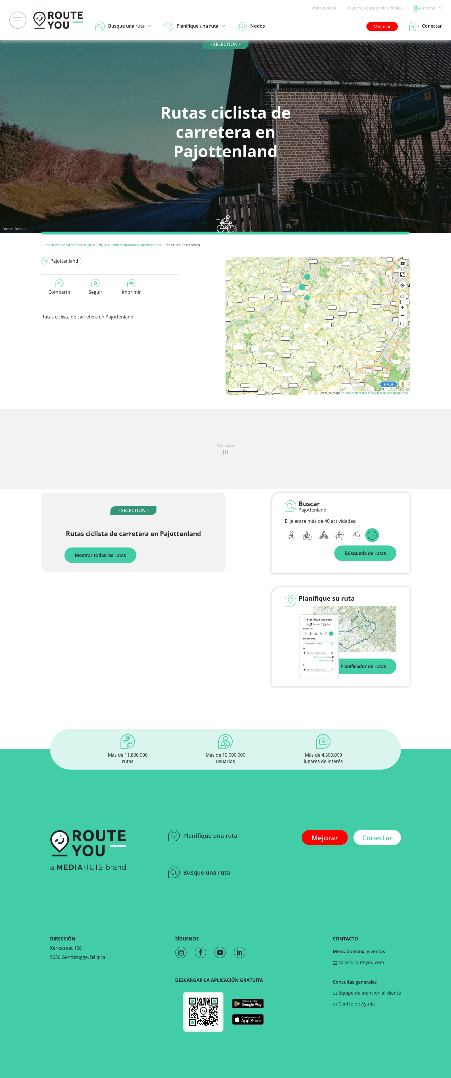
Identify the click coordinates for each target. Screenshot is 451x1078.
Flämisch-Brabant (123, 245)
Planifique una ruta (203, 835)
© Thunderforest (352, 393)
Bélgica (88, 245)
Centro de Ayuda (354, 1004)
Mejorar (382, 26)
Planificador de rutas (363, 666)
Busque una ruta (199, 872)
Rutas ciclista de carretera (60, 245)
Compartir (59, 287)
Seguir (95, 287)
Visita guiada (324, 8)
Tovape (19, 228)
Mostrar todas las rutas (100, 555)
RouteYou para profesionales (374, 8)
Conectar (377, 837)
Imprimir (131, 287)
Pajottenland (148, 245)
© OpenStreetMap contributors (386, 393)
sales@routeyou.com (358, 962)
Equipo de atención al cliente (367, 993)
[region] (318, 326)
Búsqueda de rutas (365, 553)
